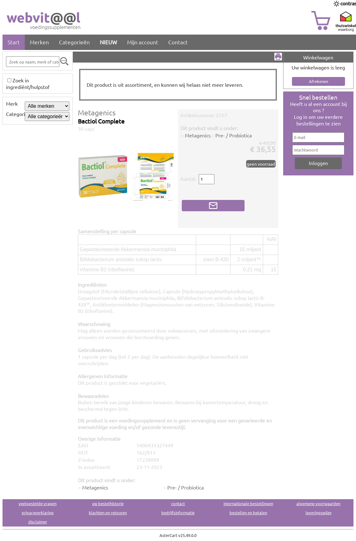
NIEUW (108, 42)
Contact (178, 42)
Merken (39, 42)
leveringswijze (318, 512)
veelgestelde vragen (38, 503)
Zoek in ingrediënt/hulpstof (28, 83)
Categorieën (74, 42)
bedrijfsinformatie (178, 512)
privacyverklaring (38, 512)
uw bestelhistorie (108, 503)
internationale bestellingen (248, 503)
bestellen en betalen (248, 512)
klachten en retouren (108, 512)
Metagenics (97, 112)
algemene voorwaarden (318, 503)
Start (14, 42)
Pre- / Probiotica (233, 135)
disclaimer (37, 521)
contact (178, 503)
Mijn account (142, 42)
